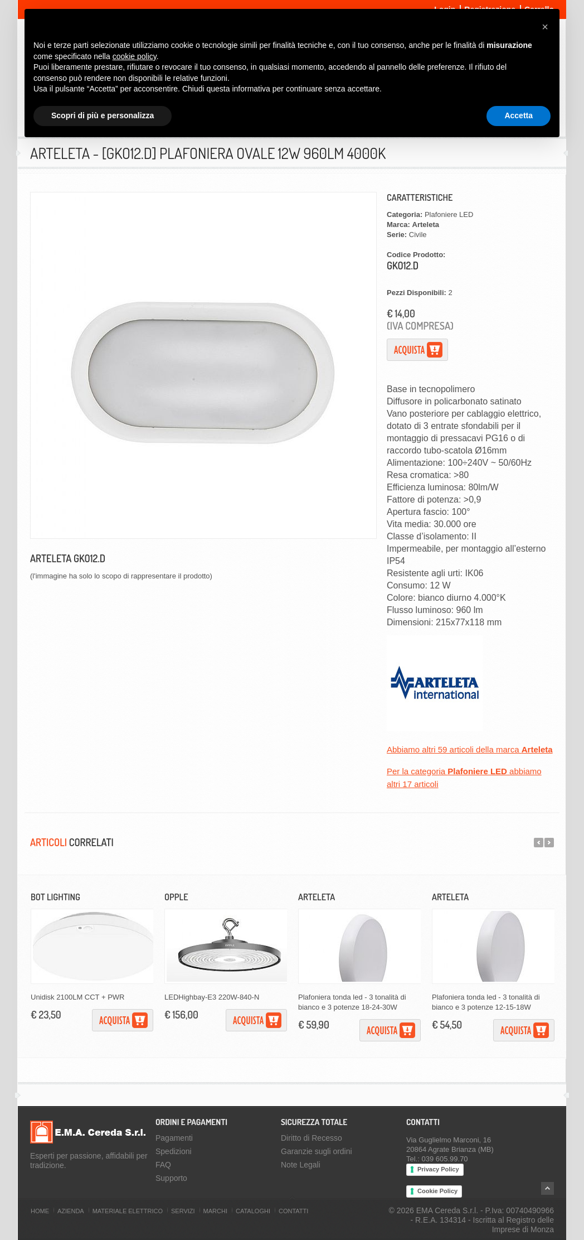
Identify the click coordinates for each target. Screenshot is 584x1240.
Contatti (293, 1211)
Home (40, 1211)
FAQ (163, 1164)
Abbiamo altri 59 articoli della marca (470, 749)
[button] (545, 27)
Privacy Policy (438, 1169)
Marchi (215, 1211)
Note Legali (300, 1164)
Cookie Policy (437, 1191)
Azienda (70, 1211)
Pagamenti (174, 1137)
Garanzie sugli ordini (316, 1151)
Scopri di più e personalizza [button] (102, 115)
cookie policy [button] (135, 56)
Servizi (183, 1211)
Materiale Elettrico (128, 1211)
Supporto (171, 1178)
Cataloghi (253, 1211)
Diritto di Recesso (311, 1137)
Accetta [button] (518, 115)
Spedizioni (173, 1151)
